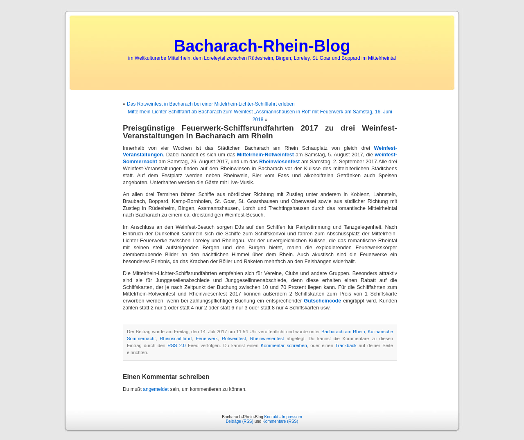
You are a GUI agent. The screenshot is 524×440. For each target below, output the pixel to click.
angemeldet (156, 389)
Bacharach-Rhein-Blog (262, 46)
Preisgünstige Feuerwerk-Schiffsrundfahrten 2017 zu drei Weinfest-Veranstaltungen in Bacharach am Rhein (260, 132)
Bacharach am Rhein (343, 331)
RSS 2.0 (176, 345)
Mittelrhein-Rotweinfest (265, 155)
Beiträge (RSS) (239, 421)
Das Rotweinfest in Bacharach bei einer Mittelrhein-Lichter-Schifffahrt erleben (211, 104)
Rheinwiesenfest (279, 162)
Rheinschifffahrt (176, 338)
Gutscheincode (322, 301)
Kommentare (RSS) (280, 421)
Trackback (346, 345)
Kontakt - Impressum (283, 417)
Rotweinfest (234, 338)
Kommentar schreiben (284, 345)
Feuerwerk (207, 338)
